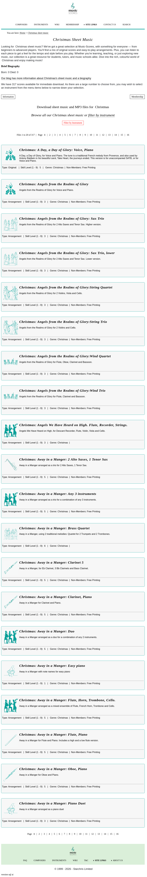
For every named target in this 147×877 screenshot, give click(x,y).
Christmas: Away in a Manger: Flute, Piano (53, 734)
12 (103, 135)
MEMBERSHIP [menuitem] (72, 25)
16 (128, 135)
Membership (137, 96)
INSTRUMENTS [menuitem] (41, 25)
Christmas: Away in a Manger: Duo (47, 631)
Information (8, 96)
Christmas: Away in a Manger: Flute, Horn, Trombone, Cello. (67, 700)
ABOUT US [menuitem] (118, 860)
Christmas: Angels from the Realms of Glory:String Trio (63, 322)
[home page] (73, 8)
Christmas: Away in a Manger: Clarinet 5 (51, 562)
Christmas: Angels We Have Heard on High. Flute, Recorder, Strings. (73, 425)
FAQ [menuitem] (25, 860)
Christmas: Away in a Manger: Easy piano (52, 666)
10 (91, 135)
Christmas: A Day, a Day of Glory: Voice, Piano (56, 150)
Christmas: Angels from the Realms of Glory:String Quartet (65, 287)
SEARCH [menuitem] (126, 25)
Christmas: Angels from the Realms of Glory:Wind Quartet (65, 356)
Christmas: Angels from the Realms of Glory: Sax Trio (61, 218)
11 (97, 135)
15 (122, 135)
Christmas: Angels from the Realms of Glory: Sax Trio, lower (67, 253)
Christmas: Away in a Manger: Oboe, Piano (53, 769)
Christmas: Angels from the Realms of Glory (53, 184)
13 (109, 135)
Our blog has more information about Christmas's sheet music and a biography (46, 78)
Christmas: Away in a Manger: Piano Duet (52, 803)
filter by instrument (101, 115)
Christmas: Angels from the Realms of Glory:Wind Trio (62, 390)
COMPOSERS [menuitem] (21, 25)
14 (115, 135)
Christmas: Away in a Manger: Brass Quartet (54, 528)
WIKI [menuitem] (57, 25)
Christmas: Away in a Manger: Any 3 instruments (57, 494)
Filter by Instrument (73, 123)
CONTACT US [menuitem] (110, 25)
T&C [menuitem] (86, 860)
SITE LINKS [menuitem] (91, 25)
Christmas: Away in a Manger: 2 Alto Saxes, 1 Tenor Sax (63, 459)
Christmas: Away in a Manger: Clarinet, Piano (55, 597)
